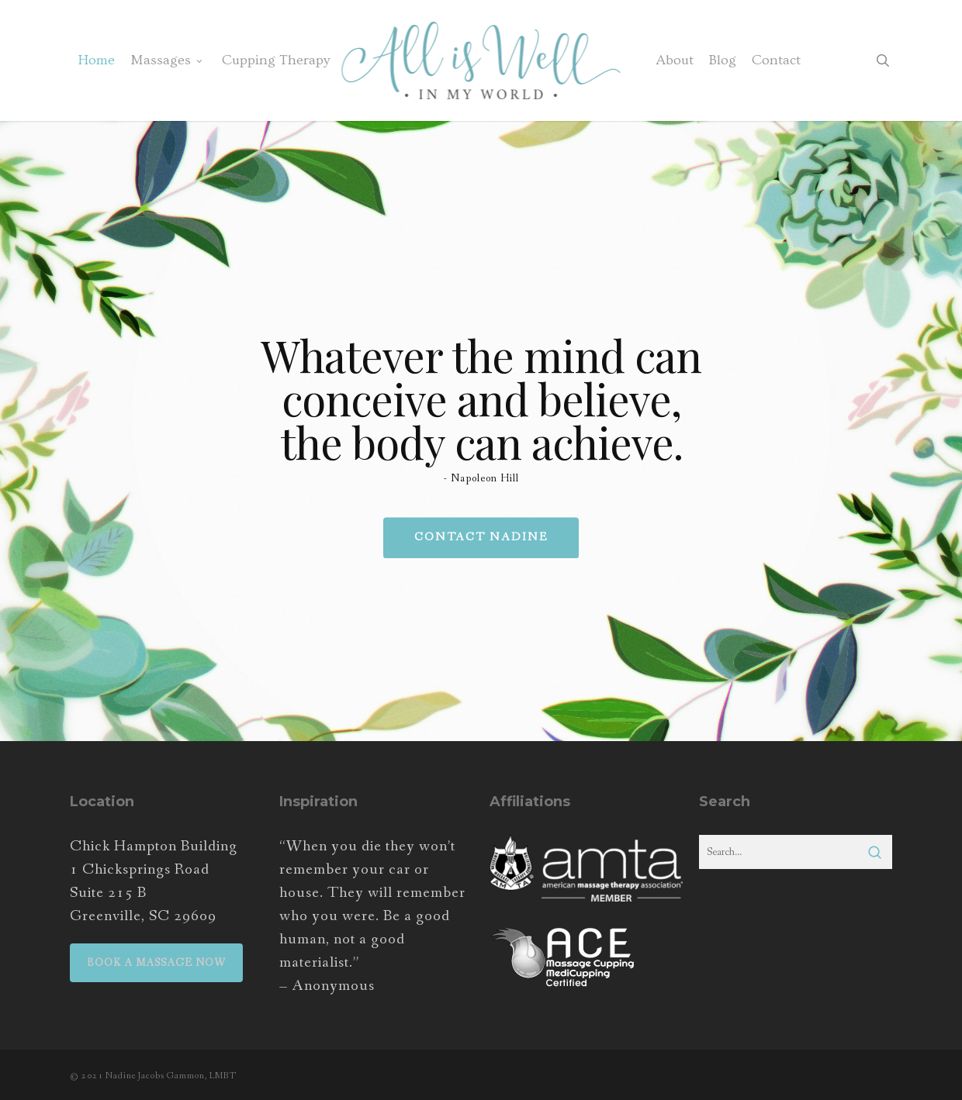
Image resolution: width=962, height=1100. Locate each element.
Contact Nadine (481, 539)
